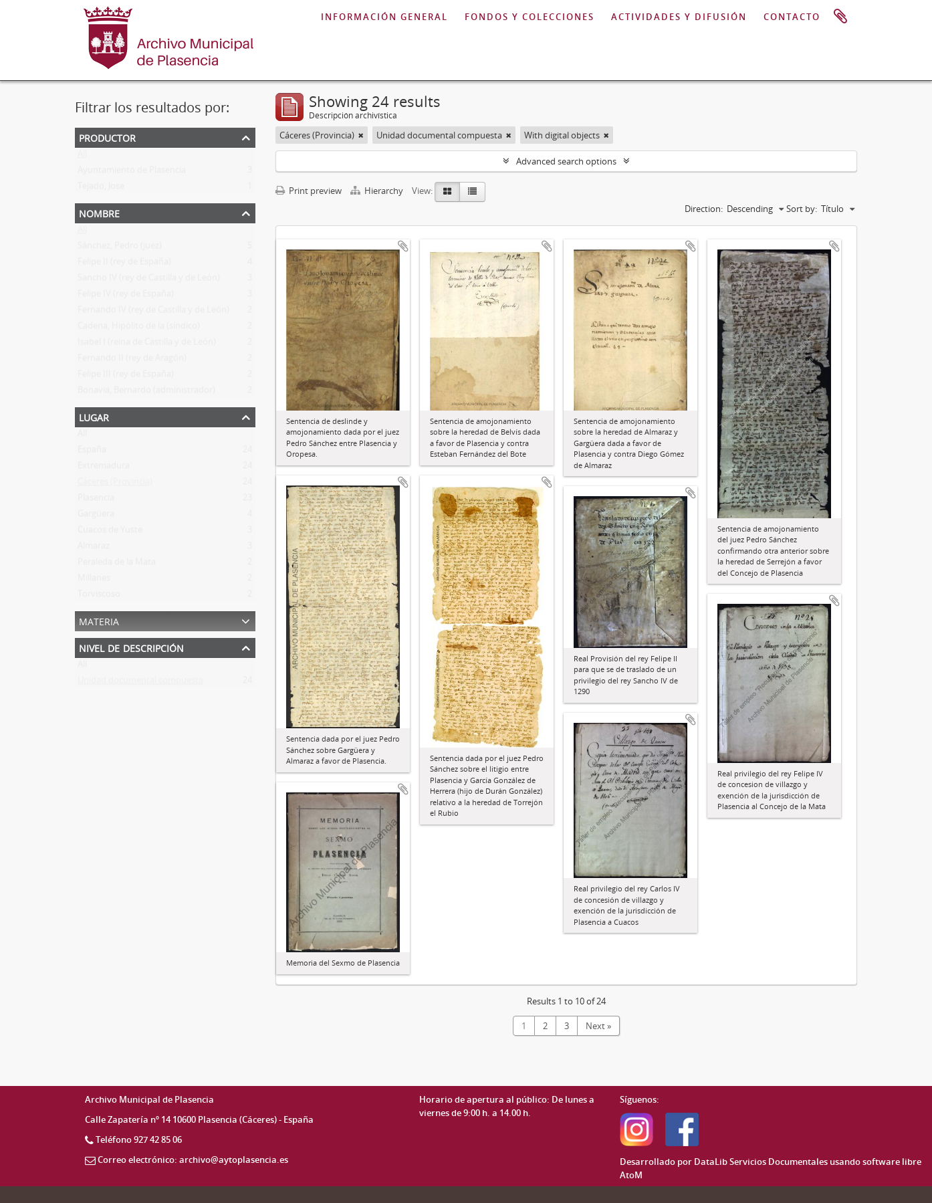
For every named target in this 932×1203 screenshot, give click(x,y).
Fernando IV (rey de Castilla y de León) (153, 312)
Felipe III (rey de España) (126, 376)
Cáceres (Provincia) (115, 484)
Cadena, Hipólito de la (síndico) (139, 328)
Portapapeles (840, 16)
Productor (107, 137)
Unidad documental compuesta (140, 683)
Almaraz (94, 548)
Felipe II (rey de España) (124, 264)
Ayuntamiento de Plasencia (132, 173)
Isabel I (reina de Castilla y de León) (147, 344)
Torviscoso (99, 596)
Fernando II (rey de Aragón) (132, 360)
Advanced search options (566, 161)
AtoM (631, 1175)
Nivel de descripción (131, 647)
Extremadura (104, 468)
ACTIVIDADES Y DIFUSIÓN (679, 17)
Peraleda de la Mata (117, 564)
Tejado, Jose (101, 189)
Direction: (704, 209)
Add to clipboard (403, 246)
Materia (99, 620)
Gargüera (96, 516)
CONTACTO (792, 17)
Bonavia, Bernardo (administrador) (146, 393)
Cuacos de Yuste (110, 532)
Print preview (308, 191)
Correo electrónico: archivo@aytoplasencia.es (193, 1160)
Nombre (99, 212)
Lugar (94, 416)
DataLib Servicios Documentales (761, 1162)
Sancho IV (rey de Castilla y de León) (149, 280)
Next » (598, 1026)
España (92, 452)
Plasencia (96, 500)
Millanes (94, 580)
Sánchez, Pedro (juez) (120, 248)
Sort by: (801, 209)
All (82, 156)
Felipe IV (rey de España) (126, 296)
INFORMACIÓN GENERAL (384, 17)
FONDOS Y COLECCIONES (529, 17)
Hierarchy (377, 191)
